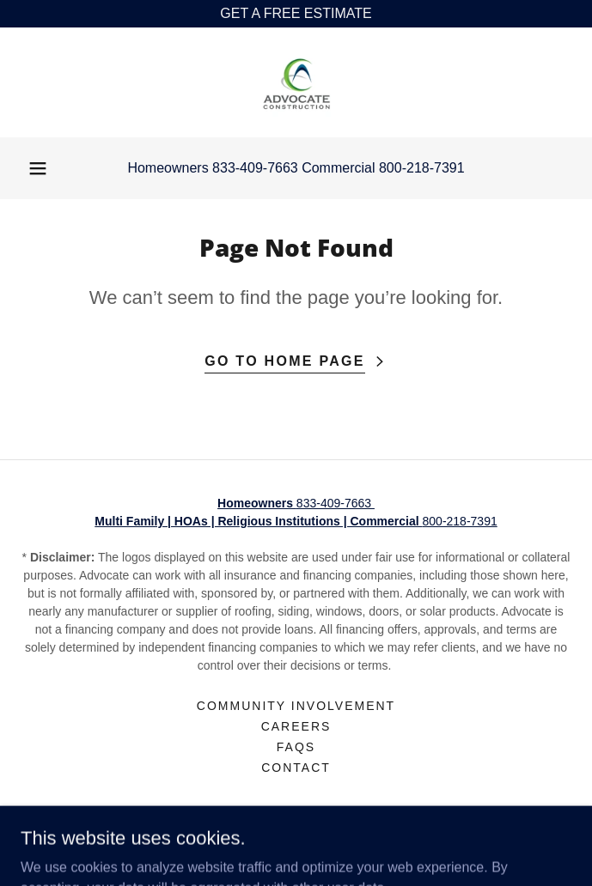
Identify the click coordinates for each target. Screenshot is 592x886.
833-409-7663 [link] (255, 168)
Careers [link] (296, 726)
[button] (38, 168)
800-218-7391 (296, 521)
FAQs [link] (296, 747)
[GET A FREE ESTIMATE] (296, 13)
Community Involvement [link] (296, 706)
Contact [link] (296, 767)
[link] (296, 82)
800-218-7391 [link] (422, 168)
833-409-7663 (296, 503)
